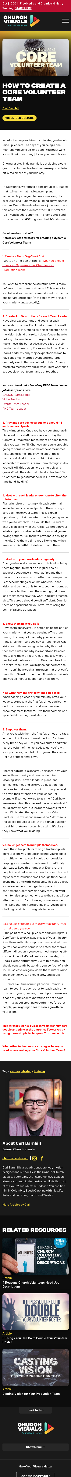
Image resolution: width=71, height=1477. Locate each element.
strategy (27, 1071)
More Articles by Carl (16, 1204)
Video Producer (12, 399)
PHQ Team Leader (14, 408)
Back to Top (35, 1410)
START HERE (23, 8)
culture (15, 1071)
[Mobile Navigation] (64, 21)
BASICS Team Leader (16, 394)
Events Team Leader (15, 404)
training (39, 1071)
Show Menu (34, 1447)
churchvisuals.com (15, 1158)
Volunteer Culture (19, 118)
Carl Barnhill (10, 108)
